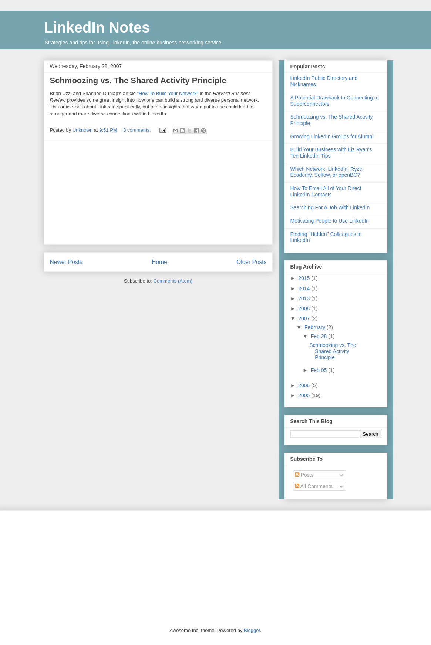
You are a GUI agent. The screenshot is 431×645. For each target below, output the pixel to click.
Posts (304, 475)
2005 (304, 395)
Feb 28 (319, 336)
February (315, 327)
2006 (304, 385)
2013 (304, 298)
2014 (304, 288)
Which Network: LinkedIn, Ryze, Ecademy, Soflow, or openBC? (327, 172)
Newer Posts (66, 262)
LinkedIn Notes (97, 27)
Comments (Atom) (173, 281)
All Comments (314, 486)
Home (159, 262)
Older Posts (251, 262)
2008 (304, 308)
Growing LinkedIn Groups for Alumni (332, 136)
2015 (304, 278)
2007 (304, 318)
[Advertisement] (158, 192)
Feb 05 (319, 370)
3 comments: (137, 130)
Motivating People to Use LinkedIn (329, 221)
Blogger (252, 630)
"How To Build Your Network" (167, 93)
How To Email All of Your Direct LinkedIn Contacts (325, 191)
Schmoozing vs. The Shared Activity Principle (138, 80)
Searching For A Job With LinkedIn (330, 207)
